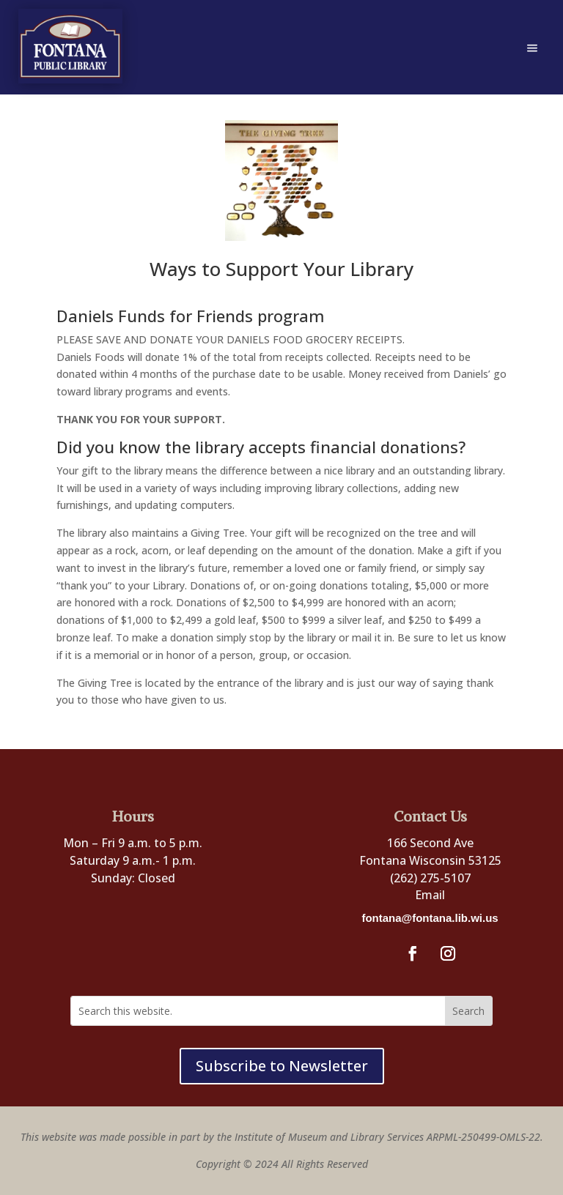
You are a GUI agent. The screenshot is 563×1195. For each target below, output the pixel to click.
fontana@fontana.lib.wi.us (429, 918)
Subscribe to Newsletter (282, 1066)
